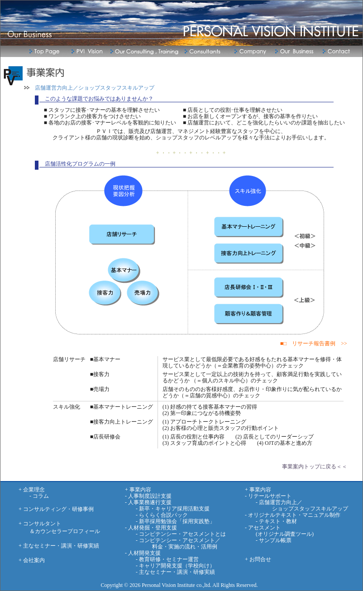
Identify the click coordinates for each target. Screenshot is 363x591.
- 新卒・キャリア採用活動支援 (167, 508)
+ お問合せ (258, 559)
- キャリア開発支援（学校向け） (170, 565)
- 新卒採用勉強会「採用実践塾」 (170, 521)
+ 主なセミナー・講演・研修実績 (59, 546)
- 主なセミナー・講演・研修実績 (170, 572)
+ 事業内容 (138, 489)
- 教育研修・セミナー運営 (162, 559)
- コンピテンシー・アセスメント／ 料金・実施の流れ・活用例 (172, 543)
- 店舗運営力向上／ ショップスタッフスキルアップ (296, 505)
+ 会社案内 (32, 560)
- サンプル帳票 (268, 540)
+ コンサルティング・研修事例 (56, 509)
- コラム (34, 496)
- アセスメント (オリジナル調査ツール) (279, 530)
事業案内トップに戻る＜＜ (314, 466)
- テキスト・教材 (271, 521)
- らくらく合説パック (156, 515)
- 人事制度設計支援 (148, 496)
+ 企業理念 (32, 489)
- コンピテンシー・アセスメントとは (175, 534)
